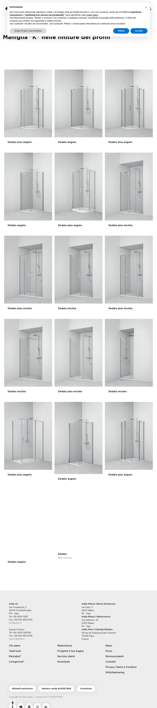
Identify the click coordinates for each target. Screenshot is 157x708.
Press (109, 651)
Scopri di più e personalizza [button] (28, 31)
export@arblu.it (17, 639)
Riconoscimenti (115, 656)
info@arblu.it (15, 623)
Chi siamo (14, 646)
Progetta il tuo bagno (70, 651)
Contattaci (86, 689)
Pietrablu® (15, 656)
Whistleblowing (115, 672)
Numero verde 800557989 (56, 689)
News (109, 646)
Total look (15, 651)
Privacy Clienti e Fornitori (121, 667)
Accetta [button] (139, 31)
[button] (146, 7)
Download (63, 662)
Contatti (111, 662)
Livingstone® (16, 662)
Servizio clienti (66, 656)
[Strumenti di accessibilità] (12, 703)
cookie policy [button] (92, 15)
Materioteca (64, 646)
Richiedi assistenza (22, 689)
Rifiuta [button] (121, 31)
